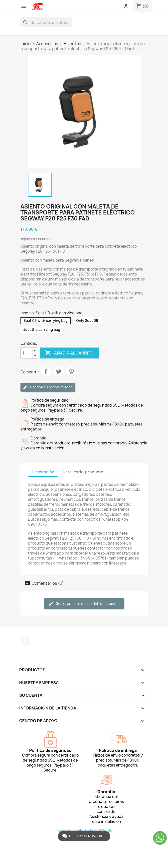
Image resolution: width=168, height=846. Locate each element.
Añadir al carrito (69, 353)
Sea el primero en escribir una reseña (84, 603)
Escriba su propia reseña (48, 387)
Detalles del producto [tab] (83, 472)
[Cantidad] (26, 353)
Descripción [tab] (43, 472)
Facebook (25, 641)
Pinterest (71, 371)
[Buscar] (46, 22)
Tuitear (59, 371)
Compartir (46, 371)
